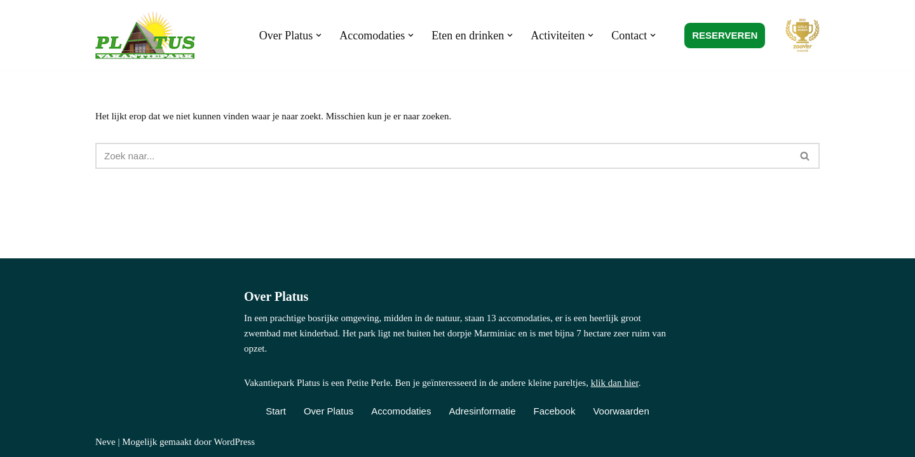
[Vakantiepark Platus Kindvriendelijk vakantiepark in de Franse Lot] (148, 35)
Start (276, 411)
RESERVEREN (724, 35)
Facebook (555, 411)
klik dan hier (615, 383)
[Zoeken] (443, 156)
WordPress (234, 442)
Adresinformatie (482, 411)
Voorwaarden (621, 411)
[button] (319, 35)
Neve (105, 442)
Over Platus (328, 411)
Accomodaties (401, 411)
